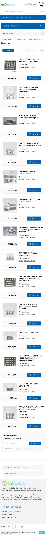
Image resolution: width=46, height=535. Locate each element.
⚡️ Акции (20, 17)
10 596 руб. (12, 134)
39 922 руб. (12, 78)
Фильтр (8, 50)
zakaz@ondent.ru (14, 511)
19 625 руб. (12, 398)
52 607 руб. (12, 162)
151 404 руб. (12, 218)
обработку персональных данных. (27, 449)
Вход (25, 4)
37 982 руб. (12, 375)
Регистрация (32, 4)
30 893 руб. (12, 426)
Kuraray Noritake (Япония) (27, 67)
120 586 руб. (12, 190)
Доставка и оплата (8, 17)
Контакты (28, 17)
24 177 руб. (12, 323)
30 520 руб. (12, 244)
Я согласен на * (22, 449)
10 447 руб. (12, 267)
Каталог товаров (23, 26)
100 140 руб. (12, 106)
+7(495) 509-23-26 (11, 507)
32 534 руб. (12, 347)
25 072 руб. (12, 295)
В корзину (34, 78)
